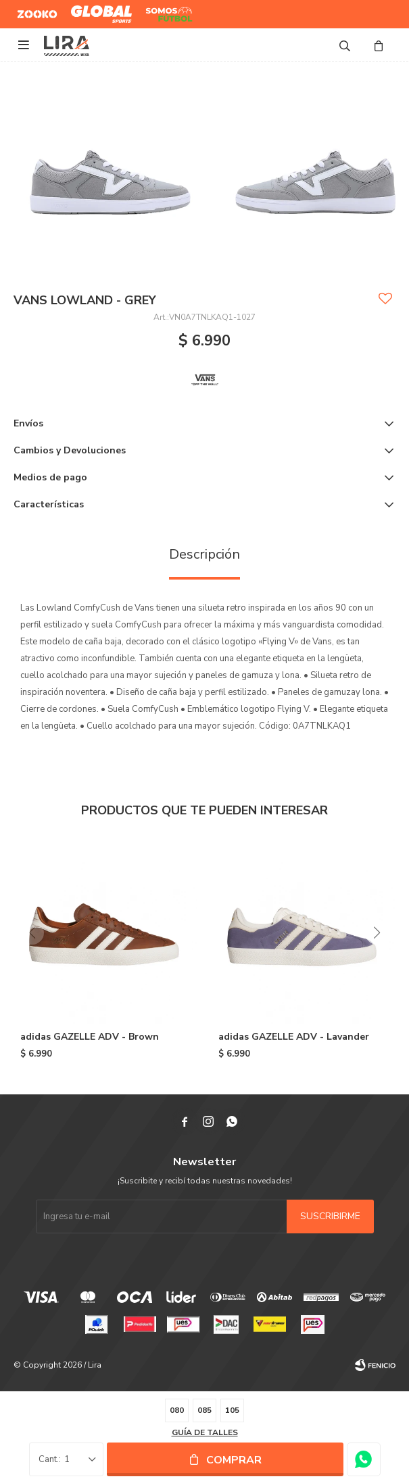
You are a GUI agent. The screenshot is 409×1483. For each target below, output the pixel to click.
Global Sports (98, 8)
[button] (377, 933)
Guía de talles (205, 1432)
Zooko (30, 8)
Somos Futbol (159, 14)
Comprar (234, 1460)
